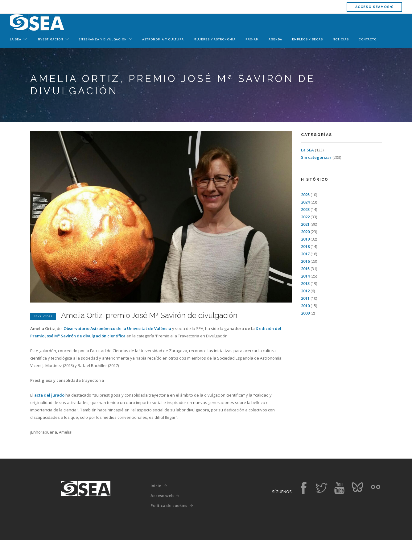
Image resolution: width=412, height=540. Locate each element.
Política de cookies (168, 505)
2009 (305, 313)
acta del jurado (49, 395)
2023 (305, 209)
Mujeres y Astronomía (215, 39)
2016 (305, 261)
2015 (305, 268)
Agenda (275, 39)
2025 (305, 194)
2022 (305, 217)
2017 (305, 254)
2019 (305, 239)
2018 (305, 246)
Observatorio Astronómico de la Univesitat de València (117, 328)
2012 (305, 291)
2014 (305, 276)
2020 (305, 231)
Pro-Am (252, 39)
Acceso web (162, 495)
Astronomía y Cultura (163, 39)
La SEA (307, 150)
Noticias (341, 39)
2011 (305, 298)
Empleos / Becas (307, 39)
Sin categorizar (316, 157)
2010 (305, 305)
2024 (305, 202)
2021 (305, 224)
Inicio (155, 485)
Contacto (368, 39)
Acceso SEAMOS (374, 7)
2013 (305, 283)
